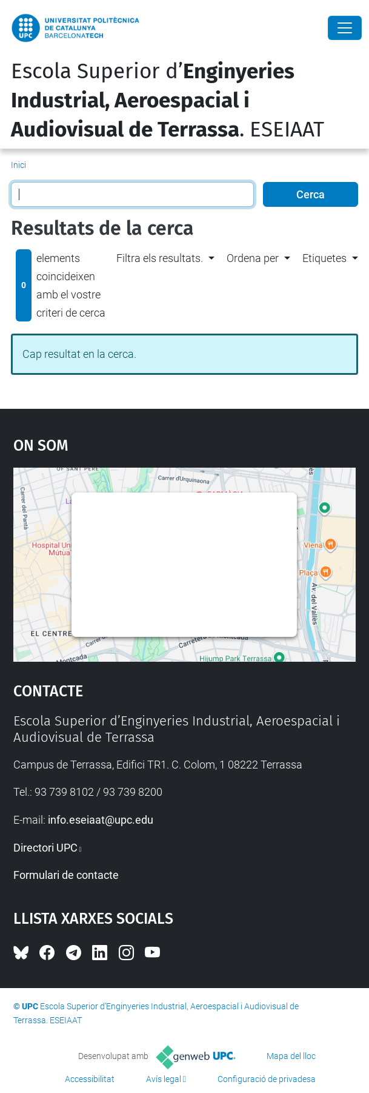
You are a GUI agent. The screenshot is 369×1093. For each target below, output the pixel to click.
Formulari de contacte (66, 875)
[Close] (345, 28)
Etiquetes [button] (324, 258)
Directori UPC (45, 847)
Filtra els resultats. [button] (159, 258)
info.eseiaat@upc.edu (100, 819)
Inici (18, 165)
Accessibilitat (90, 1079)
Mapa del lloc (291, 1056)
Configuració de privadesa (267, 1079)
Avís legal (163, 1079)
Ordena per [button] (253, 258)
